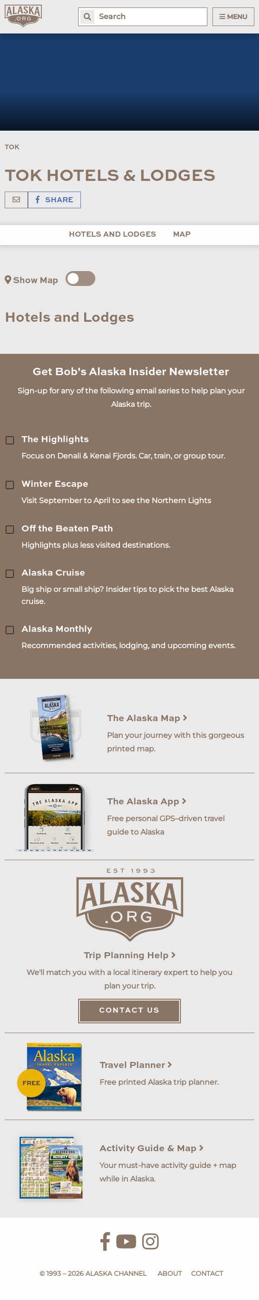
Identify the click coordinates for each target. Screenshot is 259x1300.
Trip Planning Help (130, 956)
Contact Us (129, 1011)
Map (182, 235)
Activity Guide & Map (152, 1149)
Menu (233, 17)
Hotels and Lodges (112, 235)
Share (54, 200)
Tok (12, 147)
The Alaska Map (147, 718)
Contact (207, 1273)
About (170, 1273)
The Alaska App (146, 802)
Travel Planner (136, 1065)
